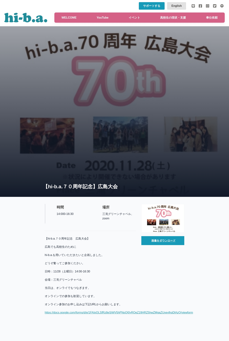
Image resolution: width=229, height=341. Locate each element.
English (176, 5)
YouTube (102, 17)
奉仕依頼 (212, 17)
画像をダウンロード (163, 240)
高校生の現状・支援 (173, 17)
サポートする (151, 5)
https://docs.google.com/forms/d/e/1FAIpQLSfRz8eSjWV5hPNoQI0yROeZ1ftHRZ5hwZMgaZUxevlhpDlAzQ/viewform (119, 312)
